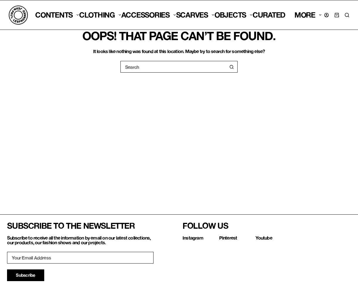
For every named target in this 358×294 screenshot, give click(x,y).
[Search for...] (173, 67)
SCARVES (195, 15)
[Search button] (232, 67)
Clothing (100, 15)
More (307, 15)
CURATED (269, 15)
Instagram (193, 237)
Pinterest (228, 237)
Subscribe (25, 275)
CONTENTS (57, 15)
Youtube (263, 237)
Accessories (148, 15)
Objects (233, 15)
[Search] (347, 15)
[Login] (326, 15)
